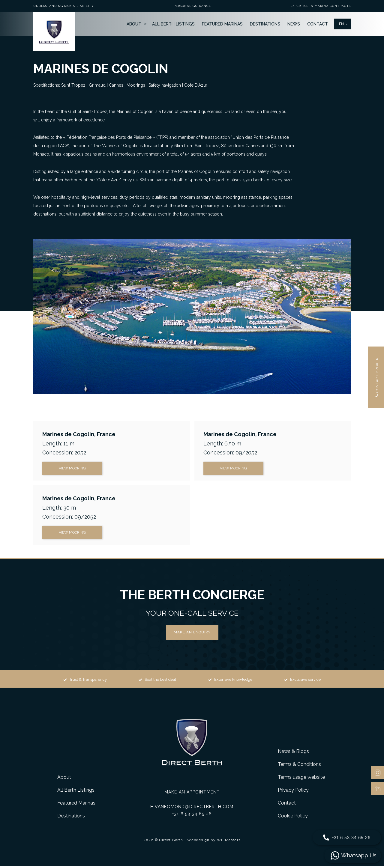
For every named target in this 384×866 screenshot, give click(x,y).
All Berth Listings (173, 24)
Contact (317, 24)
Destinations (265, 24)
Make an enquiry (192, 632)
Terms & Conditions (299, 764)
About (134, 24)
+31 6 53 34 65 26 (192, 813)
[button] (342, 24)
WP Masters (229, 840)
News (293, 24)
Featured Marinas (222, 24)
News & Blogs (293, 751)
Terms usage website (301, 777)
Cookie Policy (293, 816)
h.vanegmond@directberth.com (191, 806)
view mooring (72, 468)
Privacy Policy (293, 790)
